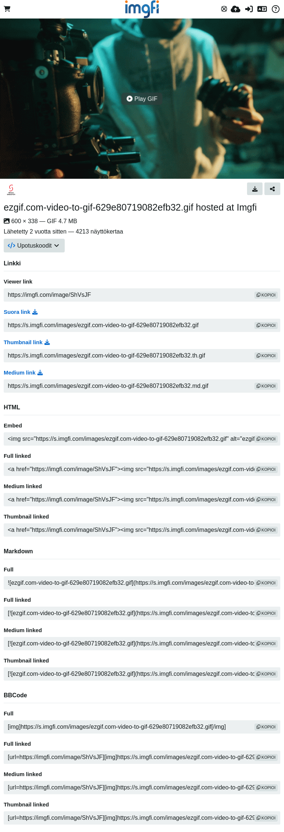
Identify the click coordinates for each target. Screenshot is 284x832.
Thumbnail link (27, 342)
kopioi (266, 295)
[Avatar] (11, 189)
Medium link (23, 373)
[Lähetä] (235, 9)
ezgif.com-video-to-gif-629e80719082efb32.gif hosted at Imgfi (130, 207)
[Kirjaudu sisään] (249, 9)
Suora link (21, 312)
